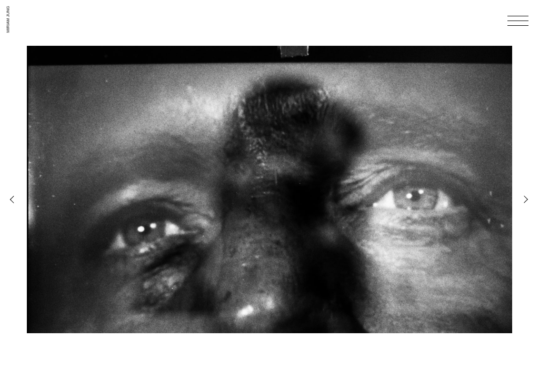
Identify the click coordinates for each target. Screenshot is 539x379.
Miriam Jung (7, 19)
